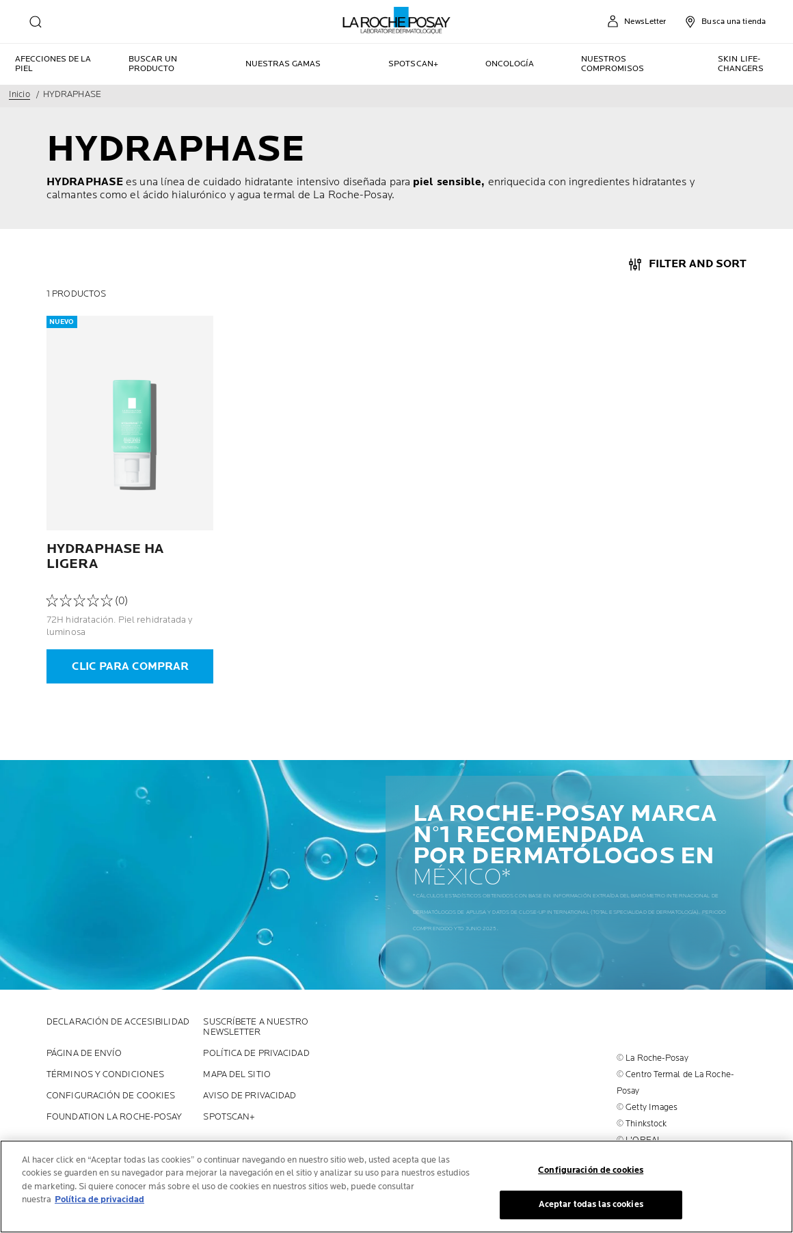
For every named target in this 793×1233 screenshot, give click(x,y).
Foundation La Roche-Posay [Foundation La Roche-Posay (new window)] (114, 1117)
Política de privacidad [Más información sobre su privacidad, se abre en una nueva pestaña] (99, 1199)
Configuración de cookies (110, 1096)
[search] (35, 22)
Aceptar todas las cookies (591, 1204)
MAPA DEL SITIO (236, 1075)
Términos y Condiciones (105, 1075)
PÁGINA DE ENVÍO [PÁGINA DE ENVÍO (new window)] (84, 1053)
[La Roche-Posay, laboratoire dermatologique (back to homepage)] (397, 20)
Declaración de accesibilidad (117, 1022)
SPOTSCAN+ (229, 1117)
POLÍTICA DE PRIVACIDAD (256, 1053)
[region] (396, 1186)
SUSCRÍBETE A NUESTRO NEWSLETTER (255, 1027)
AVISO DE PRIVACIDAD (249, 1096)
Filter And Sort (698, 264)
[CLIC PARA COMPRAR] (129, 666)
